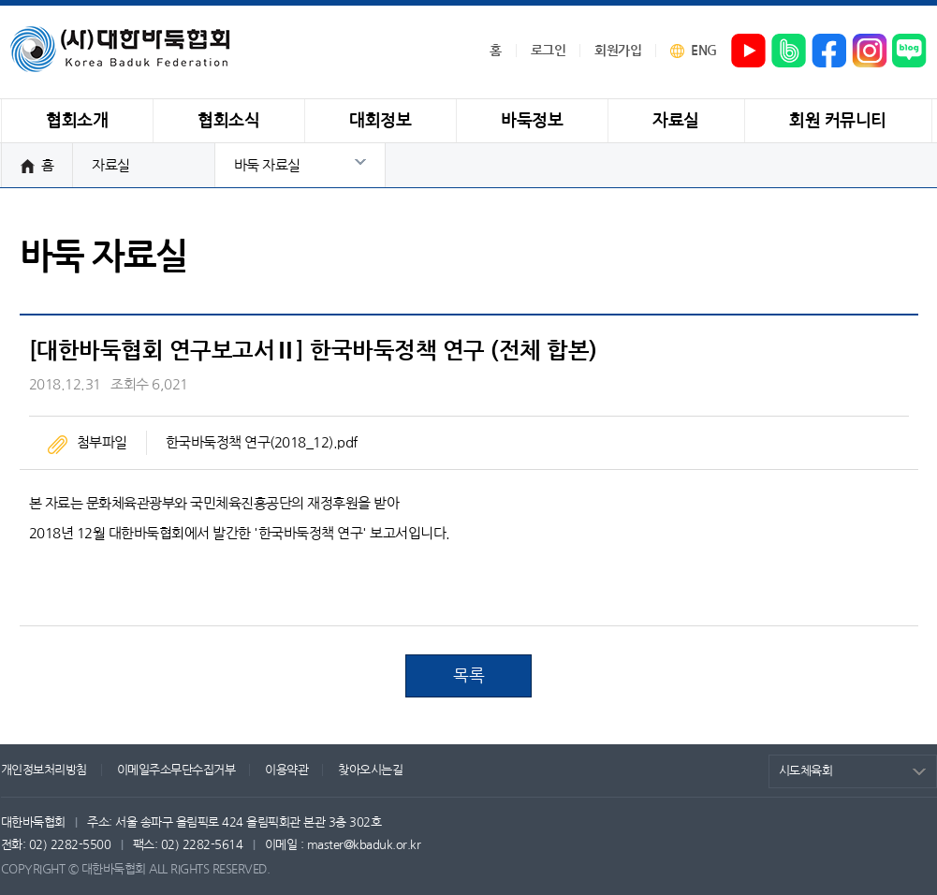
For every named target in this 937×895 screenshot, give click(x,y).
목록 (468, 676)
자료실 (111, 165)
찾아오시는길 (370, 770)
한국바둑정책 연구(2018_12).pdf (262, 442)
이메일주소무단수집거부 (176, 770)
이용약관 (286, 770)
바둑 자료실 (267, 165)
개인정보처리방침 (44, 770)
